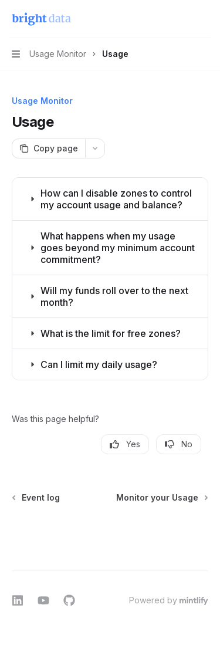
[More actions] (205, 19)
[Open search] (182, 18)
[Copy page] (48, 148)
